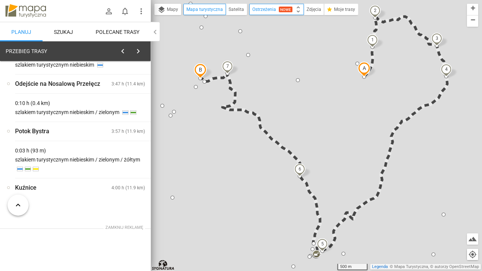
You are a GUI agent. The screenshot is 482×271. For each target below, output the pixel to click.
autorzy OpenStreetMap (457, 266)
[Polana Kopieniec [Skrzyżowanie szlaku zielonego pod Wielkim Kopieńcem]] (120, 147)
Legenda (380, 266)
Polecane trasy (117, 32)
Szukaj (63, 32)
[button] (364, 69)
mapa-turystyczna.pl (25, 11)
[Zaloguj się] (109, 11)
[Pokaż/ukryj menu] (141, 11)
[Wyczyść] (144, 49)
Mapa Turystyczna (411, 266)
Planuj (21, 32)
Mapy (167, 10)
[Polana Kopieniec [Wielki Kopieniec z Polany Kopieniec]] (120, 179)
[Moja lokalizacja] (472, 254)
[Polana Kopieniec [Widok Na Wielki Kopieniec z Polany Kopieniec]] (45, 163)
